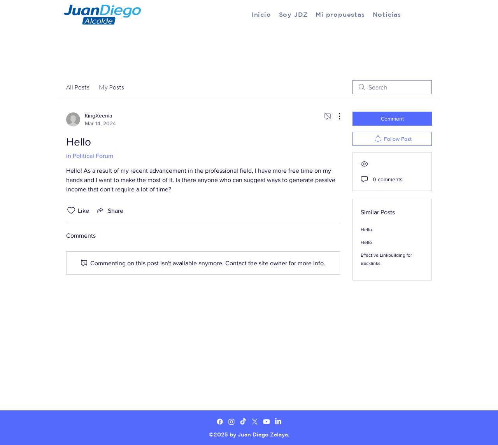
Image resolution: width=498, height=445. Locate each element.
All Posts (77, 87)
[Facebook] (220, 422)
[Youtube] (266, 422)
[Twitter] (231, 422)
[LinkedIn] (278, 422)
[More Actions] (335, 116)
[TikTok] (243, 422)
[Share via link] (109, 210)
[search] (392, 87)
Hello (366, 229)
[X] (255, 422)
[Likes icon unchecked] (71, 210)
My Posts (111, 87)
